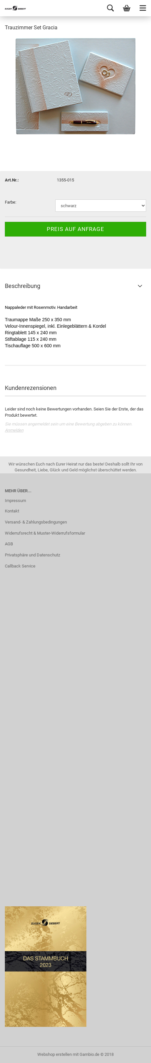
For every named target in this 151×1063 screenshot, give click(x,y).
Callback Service (20, 566)
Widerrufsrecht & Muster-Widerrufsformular (45, 533)
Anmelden (14, 430)
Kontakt (12, 511)
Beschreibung (22, 285)
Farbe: (10, 202)
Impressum (15, 500)
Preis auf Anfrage (75, 229)
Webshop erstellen (54, 1054)
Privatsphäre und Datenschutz (32, 555)
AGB (9, 543)
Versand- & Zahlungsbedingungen (36, 522)
